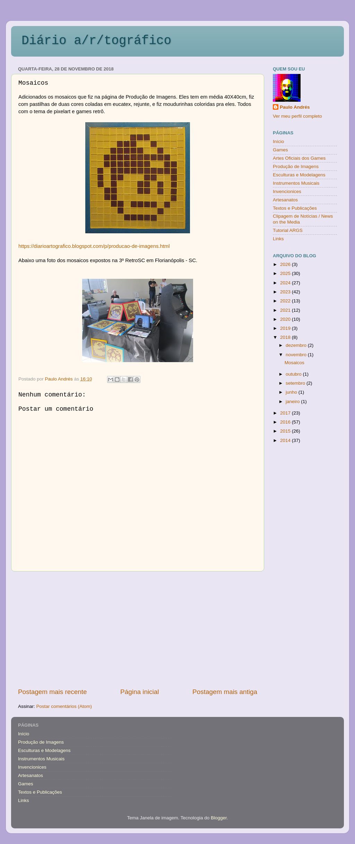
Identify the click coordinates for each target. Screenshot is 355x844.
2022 (286, 300)
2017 (286, 413)
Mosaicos (294, 362)
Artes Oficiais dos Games (299, 158)
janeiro (293, 401)
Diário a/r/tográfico (96, 41)
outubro (294, 374)
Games (280, 149)
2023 (286, 291)
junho (292, 392)
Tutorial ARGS (288, 230)
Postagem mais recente (52, 691)
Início (278, 141)
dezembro (297, 345)
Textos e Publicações (295, 208)
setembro (296, 383)
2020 (286, 319)
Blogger (219, 817)
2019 (286, 328)
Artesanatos (285, 199)
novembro (297, 354)
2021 (286, 310)
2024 (286, 282)
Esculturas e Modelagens (299, 174)
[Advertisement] (137, 629)
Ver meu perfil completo (297, 116)
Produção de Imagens (296, 166)
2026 (286, 264)
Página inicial (139, 691)
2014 (286, 440)
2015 (286, 431)
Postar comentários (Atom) (64, 706)
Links (278, 238)
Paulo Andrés (295, 107)
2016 (286, 422)
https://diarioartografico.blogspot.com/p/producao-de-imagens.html (94, 246)
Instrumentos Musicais (296, 183)
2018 (286, 337)
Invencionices (287, 191)
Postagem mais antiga (224, 691)
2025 (286, 273)
